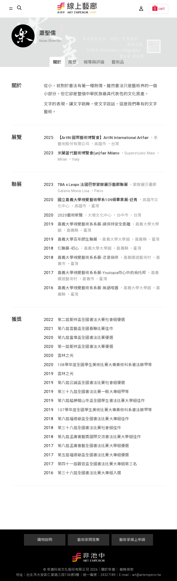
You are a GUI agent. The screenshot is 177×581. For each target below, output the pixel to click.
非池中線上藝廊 (77, 8)
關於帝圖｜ (110, 570)
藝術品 (118, 62)
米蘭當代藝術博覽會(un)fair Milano (88, 153)
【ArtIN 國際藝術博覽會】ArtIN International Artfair (103, 137)
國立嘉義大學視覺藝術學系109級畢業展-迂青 (97, 199)
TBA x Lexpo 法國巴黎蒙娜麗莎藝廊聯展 (93, 184)
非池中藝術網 (88, 558)
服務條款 (127, 570)
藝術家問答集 (88, 540)
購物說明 (44, 540)
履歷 (72, 62)
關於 (57, 62)
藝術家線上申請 (132, 540)
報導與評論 (94, 62)
